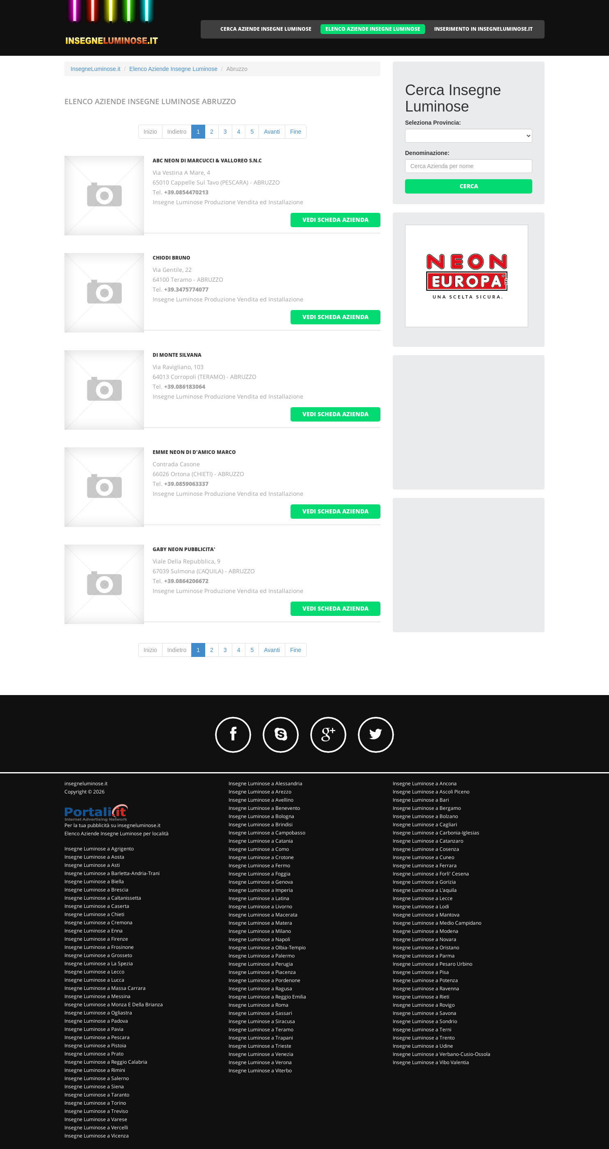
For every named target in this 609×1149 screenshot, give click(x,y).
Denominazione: (427, 153)
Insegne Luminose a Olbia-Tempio (267, 947)
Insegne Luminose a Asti (92, 865)
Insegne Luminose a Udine (423, 1045)
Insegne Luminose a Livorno (260, 906)
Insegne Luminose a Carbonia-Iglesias (436, 832)
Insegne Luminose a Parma (424, 955)
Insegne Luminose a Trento (424, 1037)
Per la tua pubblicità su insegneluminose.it (112, 825)
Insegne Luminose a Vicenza (96, 1135)
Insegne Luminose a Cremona (98, 922)
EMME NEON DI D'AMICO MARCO (194, 452)
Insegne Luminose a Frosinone (99, 947)
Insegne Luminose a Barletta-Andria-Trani (112, 873)
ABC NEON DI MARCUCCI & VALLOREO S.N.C (207, 160)
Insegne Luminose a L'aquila (425, 890)
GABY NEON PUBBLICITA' (184, 549)
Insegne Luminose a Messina (97, 996)
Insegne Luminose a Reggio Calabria (105, 1061)
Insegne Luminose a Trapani (261, 1037)
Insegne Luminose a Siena (94, 1086)
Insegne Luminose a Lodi (421, 906)
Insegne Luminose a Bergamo (427, 808)
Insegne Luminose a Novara (424, 939)
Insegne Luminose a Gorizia (424, 881)
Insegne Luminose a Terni (422, 1029)
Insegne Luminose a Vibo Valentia (431, 1062)
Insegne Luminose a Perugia (261, 963)
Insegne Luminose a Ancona (425, 783)
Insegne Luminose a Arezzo (260, 791)
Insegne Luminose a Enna (93, 930)
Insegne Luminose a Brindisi (261, 824)
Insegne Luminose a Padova (96, 1020)
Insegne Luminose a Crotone (261, 857)
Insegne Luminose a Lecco (94, 971)
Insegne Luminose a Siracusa (262, 1021)
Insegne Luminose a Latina (259, 898)
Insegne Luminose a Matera (260, 922)
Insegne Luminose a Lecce (423, 898)
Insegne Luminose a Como (259, 849)
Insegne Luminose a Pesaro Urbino (432, 963)
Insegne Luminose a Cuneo (423, 857)
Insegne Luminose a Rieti (421, 996)
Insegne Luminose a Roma (258, 1004)
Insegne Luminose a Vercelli (96, 1127)
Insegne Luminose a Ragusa (260, 988)
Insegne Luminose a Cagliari (425, 824)
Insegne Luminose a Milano (260, 931)
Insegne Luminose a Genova (261, 881)
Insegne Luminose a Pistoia (95, 1045)
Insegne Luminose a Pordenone (264, 980)
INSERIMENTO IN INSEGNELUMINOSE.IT (483, 28)
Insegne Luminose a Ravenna (426, 988)
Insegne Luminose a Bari (421, 799)
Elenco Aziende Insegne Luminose (173, 69)
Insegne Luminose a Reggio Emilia (267, 996)
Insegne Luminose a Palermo (262, 955)
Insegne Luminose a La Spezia (98, 963)
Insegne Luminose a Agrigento (99, 848)
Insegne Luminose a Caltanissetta (102, 897)
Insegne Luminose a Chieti (94, 914)
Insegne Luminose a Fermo (259, 865)
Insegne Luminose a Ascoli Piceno (431, 791)
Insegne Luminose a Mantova (426, 914)
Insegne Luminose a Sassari (260, 1013)
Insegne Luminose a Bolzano (425, 816)
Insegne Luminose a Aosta (94, 856)
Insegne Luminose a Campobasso (267, 832)
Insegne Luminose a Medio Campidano (437, 922)
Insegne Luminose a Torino (95, 1102)
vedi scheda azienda (335, 219)
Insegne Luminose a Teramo (261, 1029)
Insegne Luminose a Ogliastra (98, 1012)
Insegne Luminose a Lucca (94, 979)
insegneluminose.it (86, 783)
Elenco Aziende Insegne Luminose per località (116, 833)
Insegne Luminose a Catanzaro (428, 840)
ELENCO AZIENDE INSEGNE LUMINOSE (372, 28)
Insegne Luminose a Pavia (94, 1029)
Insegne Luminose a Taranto (96, 1094)
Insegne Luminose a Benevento (264, 808)
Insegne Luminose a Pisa (421, 972)
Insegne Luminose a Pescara (97, 1037)
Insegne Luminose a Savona (424, 1013)
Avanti (272, 131)
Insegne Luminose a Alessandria (265, 783)
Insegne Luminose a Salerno (96, 1078)
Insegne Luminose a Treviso (96, 1111)
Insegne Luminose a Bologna (261, 816)
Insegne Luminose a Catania (261, 840)
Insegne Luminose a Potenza (425, 980)
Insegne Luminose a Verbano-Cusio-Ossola (441, 1054)
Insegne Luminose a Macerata (263, 914)
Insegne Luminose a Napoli (259, 939)
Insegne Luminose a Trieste (260, 1045)
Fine (295, 131)
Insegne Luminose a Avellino (261, 799)
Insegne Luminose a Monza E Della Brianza (113, 1004)
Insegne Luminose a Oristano (426, 947)
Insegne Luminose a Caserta (96, 906)
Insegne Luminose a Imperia (261, 890)
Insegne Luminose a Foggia (260, 873)
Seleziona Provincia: (433, 122)
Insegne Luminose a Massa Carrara (105, 988)
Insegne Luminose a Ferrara (425, 865)
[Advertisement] (466, 418)
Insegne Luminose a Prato (94, 1053)
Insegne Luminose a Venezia (261, 1054)
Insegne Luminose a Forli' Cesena (431, 873)
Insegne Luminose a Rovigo (424, 1004)
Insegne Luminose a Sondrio (425, 1021)
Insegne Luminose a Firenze (96, 938)
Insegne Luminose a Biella (94, 881)
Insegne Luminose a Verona (260, 1062)
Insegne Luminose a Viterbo (260, 1070)
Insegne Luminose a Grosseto (98, 955)
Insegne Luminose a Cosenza (426, 849)
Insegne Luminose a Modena (425, 931)
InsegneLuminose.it (95, 69)
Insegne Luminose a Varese (95, 1119)
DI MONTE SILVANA (177, 354)
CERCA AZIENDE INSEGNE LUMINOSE (265, 28)
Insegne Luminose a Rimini (94, 1070)
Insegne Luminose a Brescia (96, 889)
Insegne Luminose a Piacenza (262, 972)
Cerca (469, 186)
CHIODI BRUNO (171, 257)
